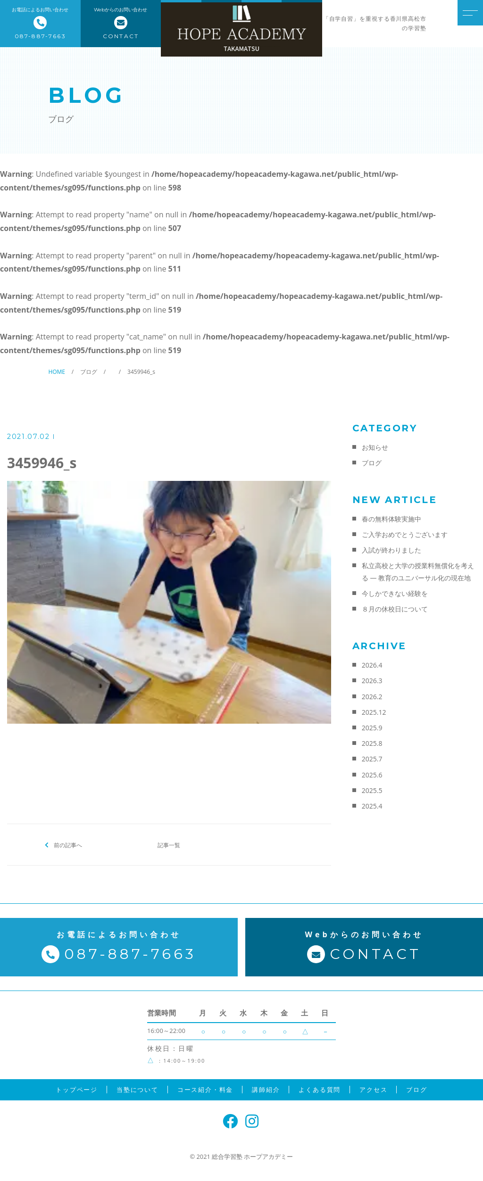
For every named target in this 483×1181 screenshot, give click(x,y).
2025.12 (374, 712)
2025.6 (372, 774)
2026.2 (372, 696)
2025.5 (372, 790)
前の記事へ (68, 844)
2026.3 (372, 680)
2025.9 (372, 727)
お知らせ (375, 447)
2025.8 (372, 743)
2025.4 (372, 805)
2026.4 (372, 665)
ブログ (372, 462)
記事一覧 (169, 844)
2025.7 (372, 758)
